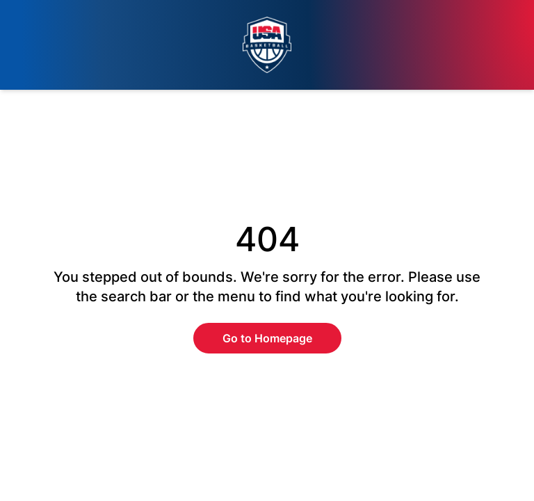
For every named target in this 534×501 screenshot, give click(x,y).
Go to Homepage (267, 338)
